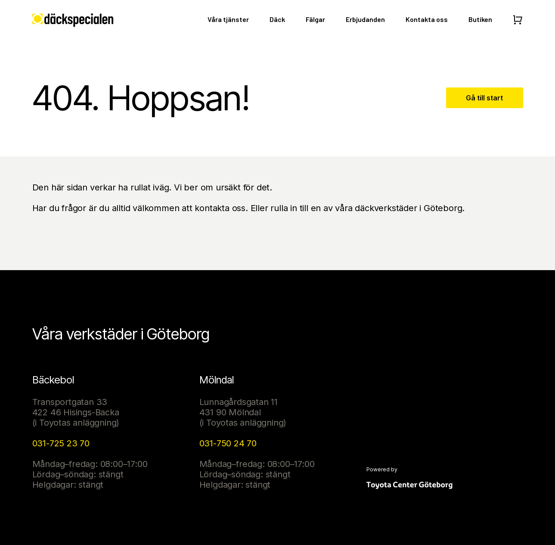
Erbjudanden (365, 19)
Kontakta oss (427, 19)
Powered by (381, 470)
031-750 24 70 (228, 443)
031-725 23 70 (61, 443)
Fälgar (315, 19)
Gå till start (484, 97)
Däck (277, 19)
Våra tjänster (228, 19)
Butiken (480, 19)
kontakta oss (220, 208)
